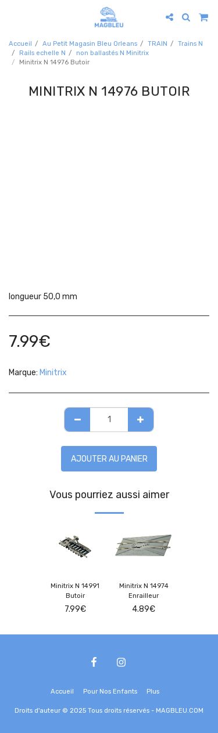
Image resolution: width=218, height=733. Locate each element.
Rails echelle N (42, 53)
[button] (13, 17)
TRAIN (157, 44)
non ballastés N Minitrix (112, 53)
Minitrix (53, 373)
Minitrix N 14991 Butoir (75, 591)
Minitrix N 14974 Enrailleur (144, 591)
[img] (75, 546)
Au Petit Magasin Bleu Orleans (89, 44)
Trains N (190, 44)
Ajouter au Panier (109, 459)
